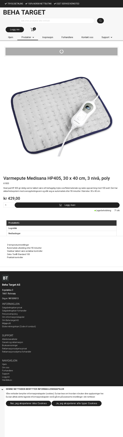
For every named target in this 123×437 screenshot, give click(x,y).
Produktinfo (13, 223)
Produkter (26, 37)
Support (105, 37)
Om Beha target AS (10, 320)
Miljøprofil (6, 323)
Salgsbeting (7, 311)
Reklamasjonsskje (10, 352)
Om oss (5, 367)
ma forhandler (24, 352)
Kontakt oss (87, 37)
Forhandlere (67, 37)
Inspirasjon (47, 37)
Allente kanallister (9, 339)
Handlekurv (7, 380)
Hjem (10, 37)
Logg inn (15, 29)
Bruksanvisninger (10, 345)
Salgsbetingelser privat (12, 307)
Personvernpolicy (10, 314)
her (102, 393)
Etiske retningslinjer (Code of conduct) (19, 326)
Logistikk (12, 228)
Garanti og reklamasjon (12, 342)
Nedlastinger (14, 233)
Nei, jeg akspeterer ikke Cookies (28, 403)
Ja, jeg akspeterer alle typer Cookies (76, 403)
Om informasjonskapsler (13, 317)
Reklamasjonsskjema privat (14, 348)
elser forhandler (19, 311)
